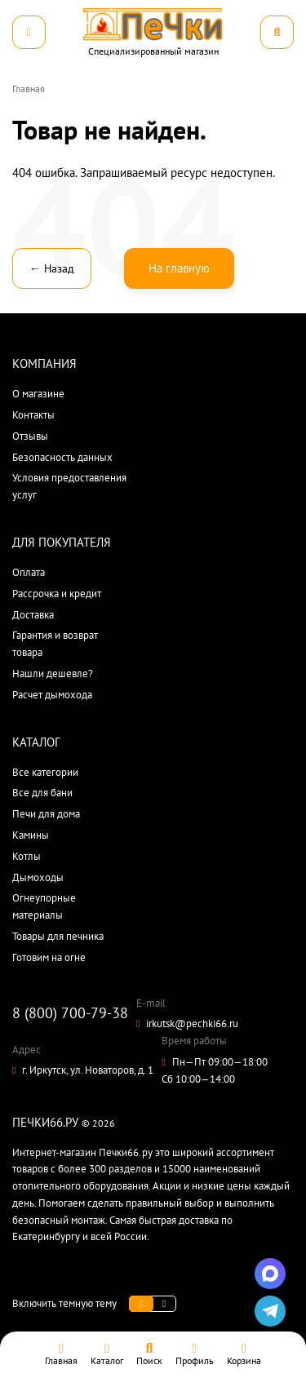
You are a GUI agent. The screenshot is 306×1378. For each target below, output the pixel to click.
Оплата (28, 572)
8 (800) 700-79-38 (70, 1013)
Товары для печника (58, 936)
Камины (30, 835)
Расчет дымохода (52, 695)
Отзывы (30, 436)
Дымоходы (38, 877)
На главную (179, 268)
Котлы (26, 856)
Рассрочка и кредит (56, 593)
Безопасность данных (62, 457)
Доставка (33, 615)
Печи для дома (46, 814)
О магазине (38, 394)
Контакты (33, 415)
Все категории (45, 772)
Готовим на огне (49, 957)
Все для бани (42, 793)
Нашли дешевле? (52, 673)
